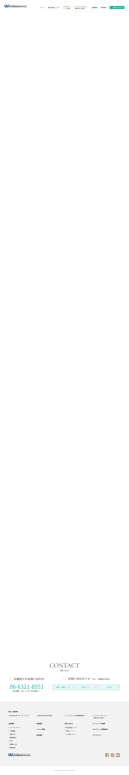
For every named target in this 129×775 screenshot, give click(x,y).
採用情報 (103, 7)
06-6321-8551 (27, 686)
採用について (70, 731)
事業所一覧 (13, 744)
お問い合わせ (117, 7)
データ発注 (66, 7)
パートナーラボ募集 (99, 724)
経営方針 (12, 734)
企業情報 (94, 7)
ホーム (42, 7)
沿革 (11, 741)
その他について (71, 734)
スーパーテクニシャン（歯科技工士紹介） (81, 7)
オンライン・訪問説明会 (100, 729)
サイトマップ (97, 735)
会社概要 (12, 731)
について (63, 687)
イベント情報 (40, 729)
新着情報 (39, 724)
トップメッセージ (15, 727)
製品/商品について (54, 7)
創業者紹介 (13, 738)
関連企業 (12, 748)
